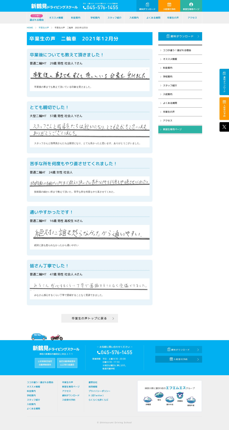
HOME (30, 27)
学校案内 (95, 17)
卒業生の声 (173, 17)
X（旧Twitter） (97, 395)
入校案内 (134, 17)
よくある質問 (153, 17)
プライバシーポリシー (99, 391)
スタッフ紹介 (114, 17)
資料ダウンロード (147, 7)
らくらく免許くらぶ (98, 400)
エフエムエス (176, 388)
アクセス (192, 17)
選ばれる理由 (37, 17)
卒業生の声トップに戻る (89, 318)
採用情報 (93, 386)
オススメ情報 (56, 17)
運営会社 (93, 382)
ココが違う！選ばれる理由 (177, 50)
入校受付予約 (169, 7)
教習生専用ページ (191, 7)
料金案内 (75, 17)
